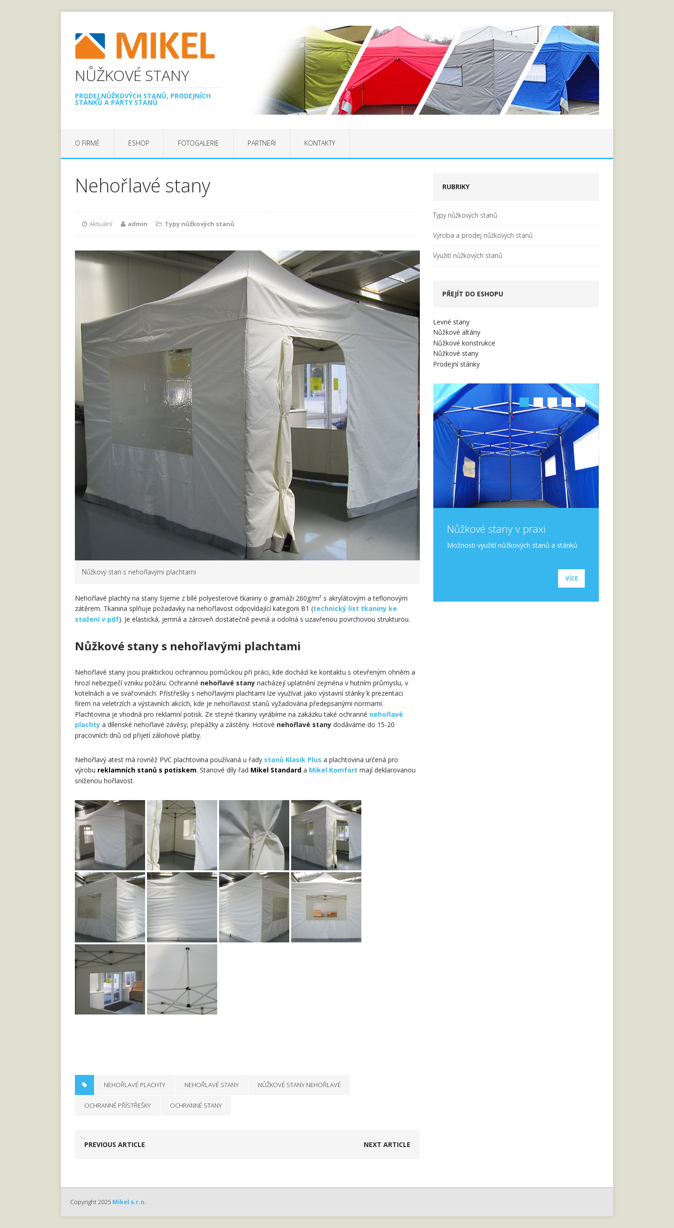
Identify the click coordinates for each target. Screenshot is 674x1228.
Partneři (262, 143)
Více (571, 578)
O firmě (87, 143)
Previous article (114, 1144)
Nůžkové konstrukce (464, 342)
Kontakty (319, 143)
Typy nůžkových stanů (199, 224)
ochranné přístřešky (117, 1105)
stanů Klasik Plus (293, 759)
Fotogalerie (198, 143)
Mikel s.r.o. (129, 1202)
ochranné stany (196, 1105)
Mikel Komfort (333, 769)
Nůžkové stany (455, 353)
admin (137, 224)
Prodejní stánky (456, 364)
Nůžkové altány (456, 332)
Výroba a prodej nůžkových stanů (483, 235)
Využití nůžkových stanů (467, 255)
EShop (138, 143)
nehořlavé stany (211, 1085)
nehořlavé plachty (134, 1085)
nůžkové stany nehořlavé (299, 1085)
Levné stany (451, 321)
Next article (387, 1144)
